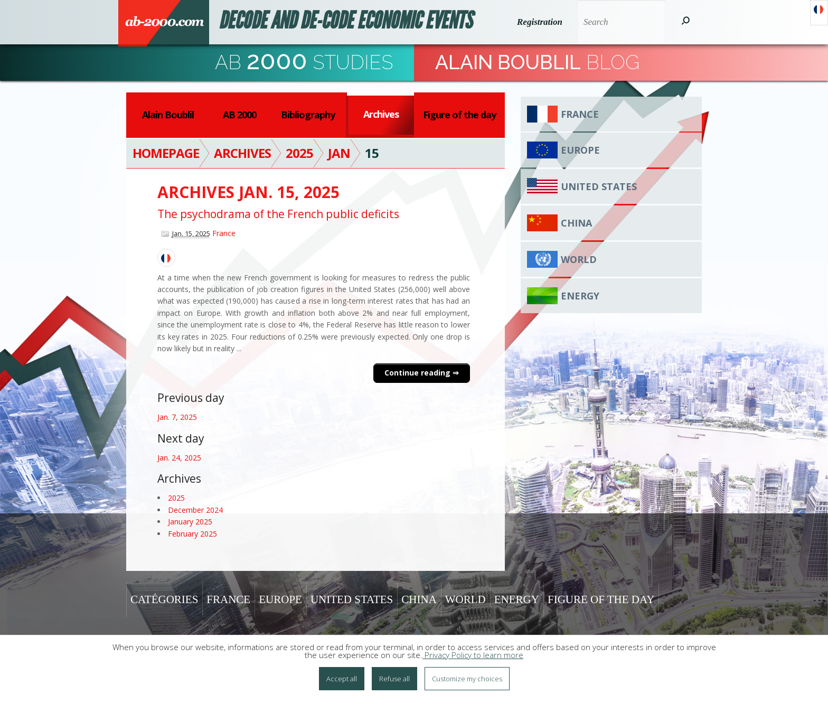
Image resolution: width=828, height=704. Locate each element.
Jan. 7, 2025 (177, 417)
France (224, 233)
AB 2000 (239, 114)
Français (819, 12)
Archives (381, 114)
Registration (538, 22)
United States (599, 186)
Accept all (341, 682)
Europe (580, 150)
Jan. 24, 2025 (179, 458)
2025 (176, 498)
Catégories (164, 599)
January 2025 (190, 522)
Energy (580, 295)
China (576, 223)
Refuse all (394, 682)
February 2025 (192, 534)
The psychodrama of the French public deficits (278, 213)
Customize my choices (467, 682)
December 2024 (195, 510)
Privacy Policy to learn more (472, 658)
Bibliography (308, 114)
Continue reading (418, 373)
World (579, 259)
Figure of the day (459, 114)
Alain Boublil (168, 114)
